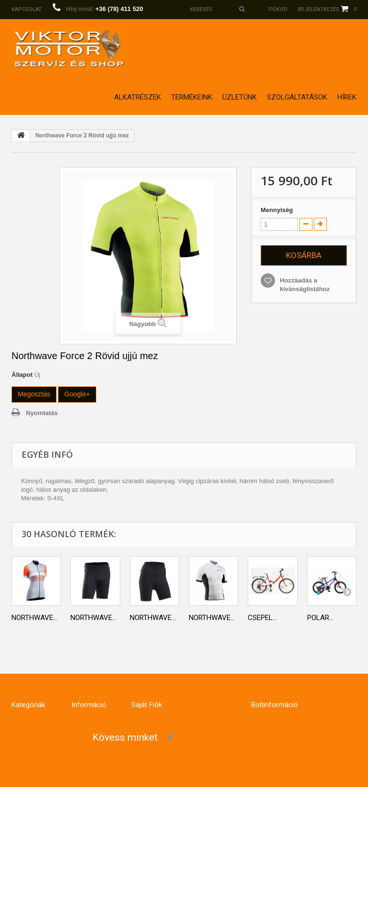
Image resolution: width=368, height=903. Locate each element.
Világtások (28, 849)
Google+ (77, 394)
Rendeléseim (148, 725)
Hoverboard (29, 782)
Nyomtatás (42, 413)
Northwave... (35, 617)
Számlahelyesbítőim (160, 744)
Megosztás (34, 394)
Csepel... (262, 617)
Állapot (22, 374)
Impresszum (88, 829)
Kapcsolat (27, 9)
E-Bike (19, 744)
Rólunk (81, 791)
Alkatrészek (137, 97)
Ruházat (23, 763)
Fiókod (278, 9)
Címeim (140, 763)
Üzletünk (239, 97)
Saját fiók (146, 704)
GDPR (78, 772)
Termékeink (191, 97)
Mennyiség (277, 210)
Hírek (346, 97)
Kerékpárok (28, 725)
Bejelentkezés (318, 9)
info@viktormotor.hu (308, 828)
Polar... (320, 617)
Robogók (24, 829)
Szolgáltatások (297, 97)
